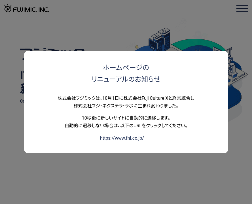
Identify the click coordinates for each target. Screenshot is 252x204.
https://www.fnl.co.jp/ (122, 138)
